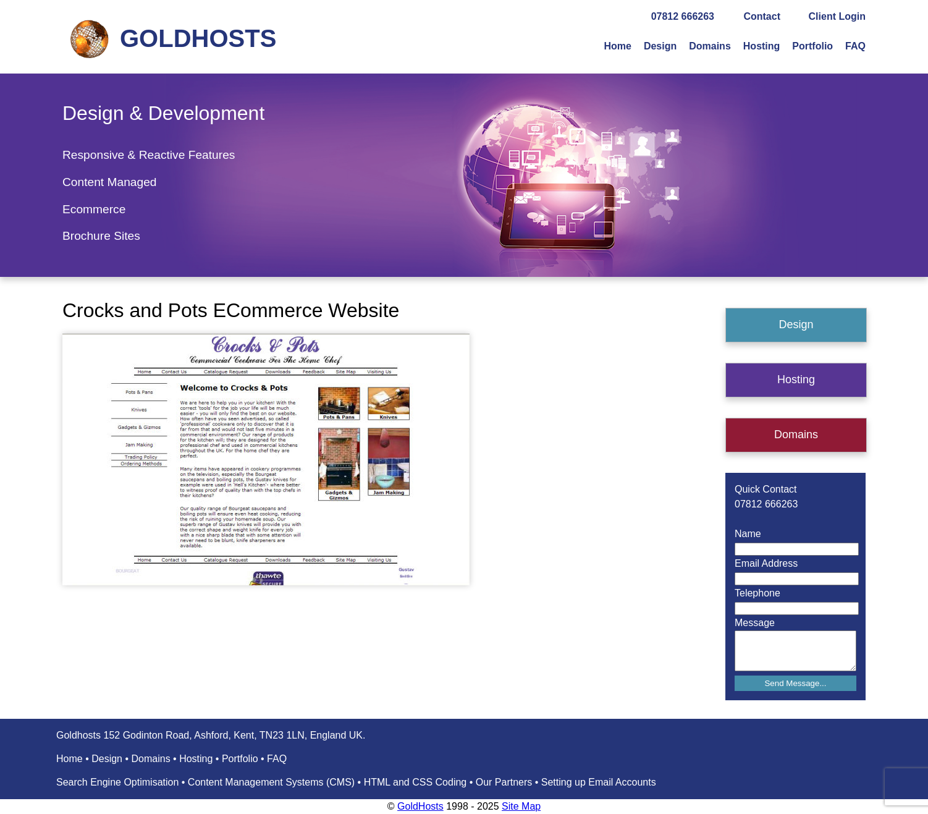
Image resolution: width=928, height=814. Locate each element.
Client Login (837, 16)
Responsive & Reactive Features (148, 154)
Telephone (757, 593)
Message (755, 622)
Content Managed (109, 182)
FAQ (855, 46)
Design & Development (163, 113)
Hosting (761, 46)
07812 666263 (682, 16)
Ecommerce (93, 209)
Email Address (766, 563)
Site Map (521, 806)
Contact (761, 16)
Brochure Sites (101, 235)
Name (748, 533)
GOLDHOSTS (198, 38)
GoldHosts (420, 806)
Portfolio (812, 46)
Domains (710, 46)
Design (660, 46)
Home (617, 46)
